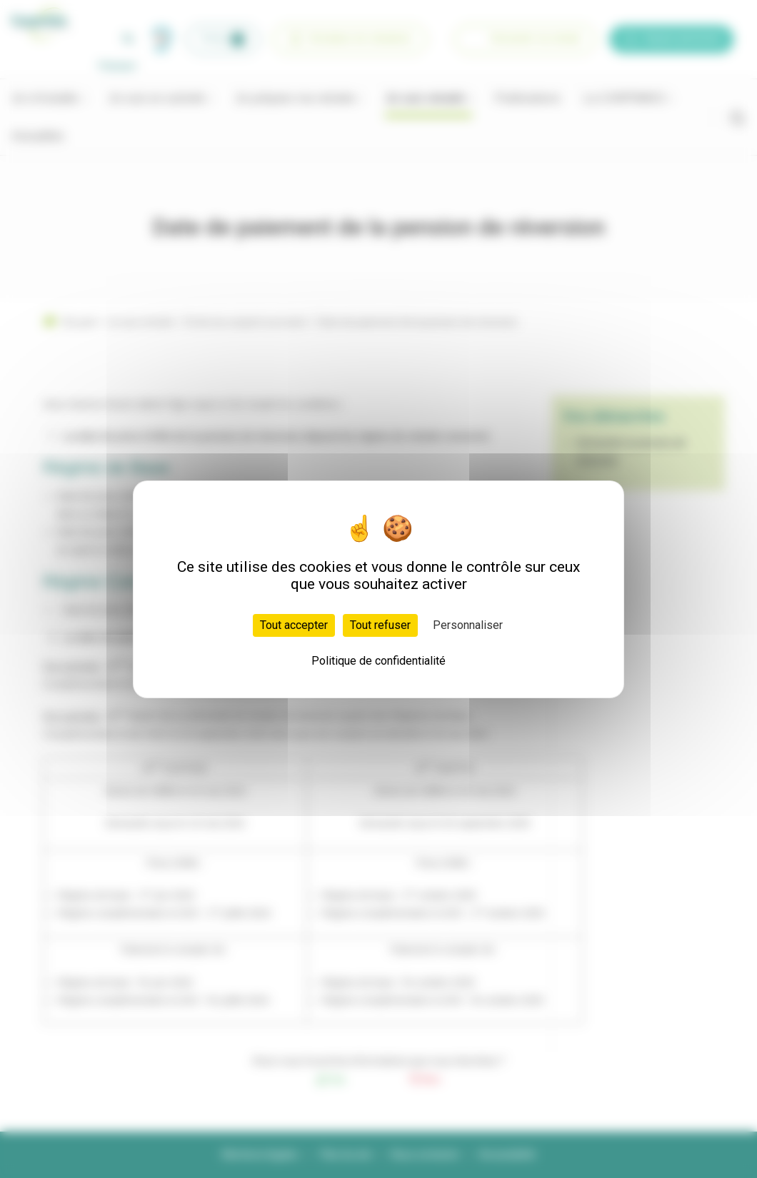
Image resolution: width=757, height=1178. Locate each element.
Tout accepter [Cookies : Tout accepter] (294, 625)
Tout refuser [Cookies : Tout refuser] (380, 625)
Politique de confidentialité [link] (378, 661)
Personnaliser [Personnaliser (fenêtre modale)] (468, 625)
